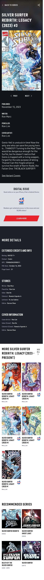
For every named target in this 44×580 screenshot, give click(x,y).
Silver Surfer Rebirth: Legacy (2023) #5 (8, 396)
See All (38, 351)
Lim (6, 401)
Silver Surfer (27, 563)
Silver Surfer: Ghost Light (27, 532)
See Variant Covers (11, 175)
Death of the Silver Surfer (7, 564)
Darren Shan (11, 303)
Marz (3, 401)
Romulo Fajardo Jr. (15, 296)
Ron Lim (6, 126)
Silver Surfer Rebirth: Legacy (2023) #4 (28, 396)
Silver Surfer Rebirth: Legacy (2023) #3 (8, 440)
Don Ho (9, 293)
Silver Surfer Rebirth (10, 531)
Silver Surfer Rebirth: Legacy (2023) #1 (8, 484)
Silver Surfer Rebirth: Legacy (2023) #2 (28, 440)
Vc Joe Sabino (13, 300)
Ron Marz (6, 116)
